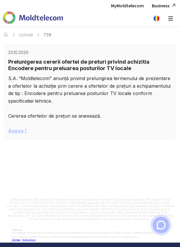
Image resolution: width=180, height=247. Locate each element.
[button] (156, 18)
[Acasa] (6, 34)
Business (164, 6)
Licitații (26, 35)
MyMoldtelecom (127, 5)
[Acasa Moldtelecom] (33, 18)
